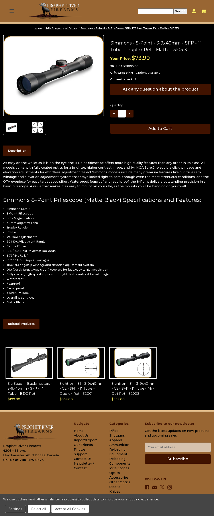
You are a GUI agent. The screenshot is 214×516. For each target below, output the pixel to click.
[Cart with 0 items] (203, 11)
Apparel (115, 440)
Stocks (114, 487)
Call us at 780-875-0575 (23, 460)
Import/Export (85, 440)
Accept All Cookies (70, 508)
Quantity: (116, 105)
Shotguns (117, 435)
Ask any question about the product (160, 89)
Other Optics (119, 482)
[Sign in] (194, 11)
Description (17, 151)
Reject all (38, 508)
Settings (15, 508)
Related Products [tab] (21, 324)
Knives (114, 492)
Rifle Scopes (119, 468)
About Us (81, 435)
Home (79, 431)
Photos (80, 449)
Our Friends (83, 445)
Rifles (113, 431)
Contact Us (83, 459)
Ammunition (119, 445)
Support (80, 454)
